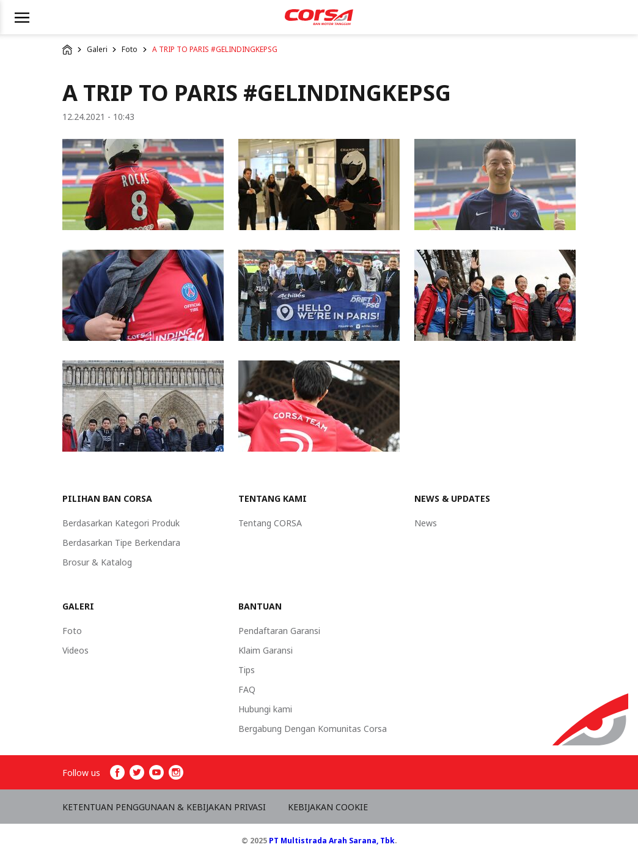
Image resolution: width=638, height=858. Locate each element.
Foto (130, 49)
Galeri (97, 49)
